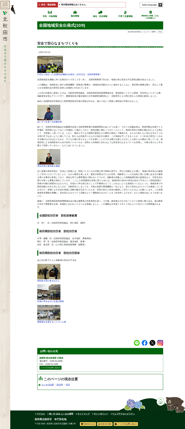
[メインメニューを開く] (5, 5)
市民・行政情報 (50, 16)
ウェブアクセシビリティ (123, 414)
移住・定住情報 (100, 16)
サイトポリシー (101, 414)
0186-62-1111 (88, 424)
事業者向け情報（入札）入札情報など (150, 17)
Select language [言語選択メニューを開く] (149, 5)
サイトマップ (83, 414)
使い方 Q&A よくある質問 (61, 414)
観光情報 (75, 16)
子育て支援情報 (125, 16)
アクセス (41, 414)
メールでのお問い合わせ (50, 368)
